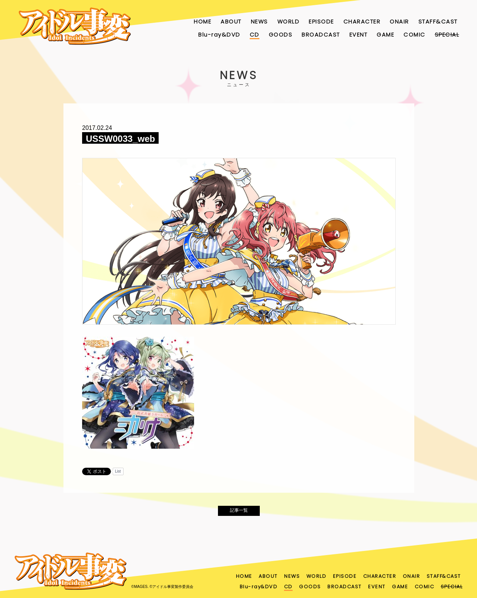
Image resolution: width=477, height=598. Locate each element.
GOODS (281, 34)
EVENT (358, 34)
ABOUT (231, 21)
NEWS (259, 21)
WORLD (288, 21)
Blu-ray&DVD (219, 34)
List (118, 471)
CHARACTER (362, 21)
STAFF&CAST (438, 21)
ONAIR (399, 21)
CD (254, 34)
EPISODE (321, 21)
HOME (202, 21)
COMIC (414, 34)
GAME (385, 34)
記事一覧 (238, 513)
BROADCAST (321, 34)
